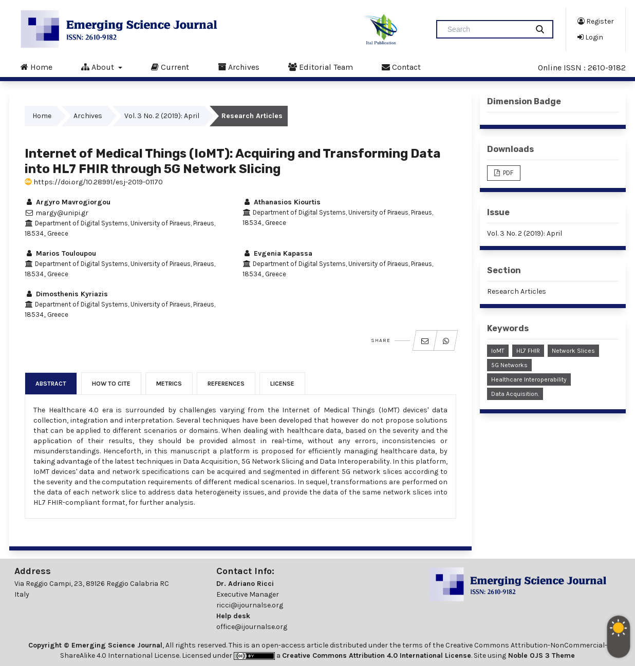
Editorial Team (320, 67)
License (282, 383)
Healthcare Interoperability (529, 379)
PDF (507, 173)
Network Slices (573, 350)
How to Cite (111, 383)
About (98, 67)
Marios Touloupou (60, 253)
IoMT (498, 350)
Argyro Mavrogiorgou (67, 202)
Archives (238, 67)
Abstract (50, 383)
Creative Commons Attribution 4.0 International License (376, 655)
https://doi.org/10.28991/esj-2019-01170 (94, 182)
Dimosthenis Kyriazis (66, 294)
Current (170, 67)
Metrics (169, 383)
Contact (401, 67)
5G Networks (509, 365)
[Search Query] (486, 29)
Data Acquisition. (515, 393)
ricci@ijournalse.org (249, 605)
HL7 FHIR (528, 350)
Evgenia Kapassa (277, 253)
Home (36, 67)
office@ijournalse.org (251, 626)
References (226, 383)
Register (595, 21)
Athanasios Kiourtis (281, 202)
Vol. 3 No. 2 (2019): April (161, 115)
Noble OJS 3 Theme (540, 655)
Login (590, 37)
